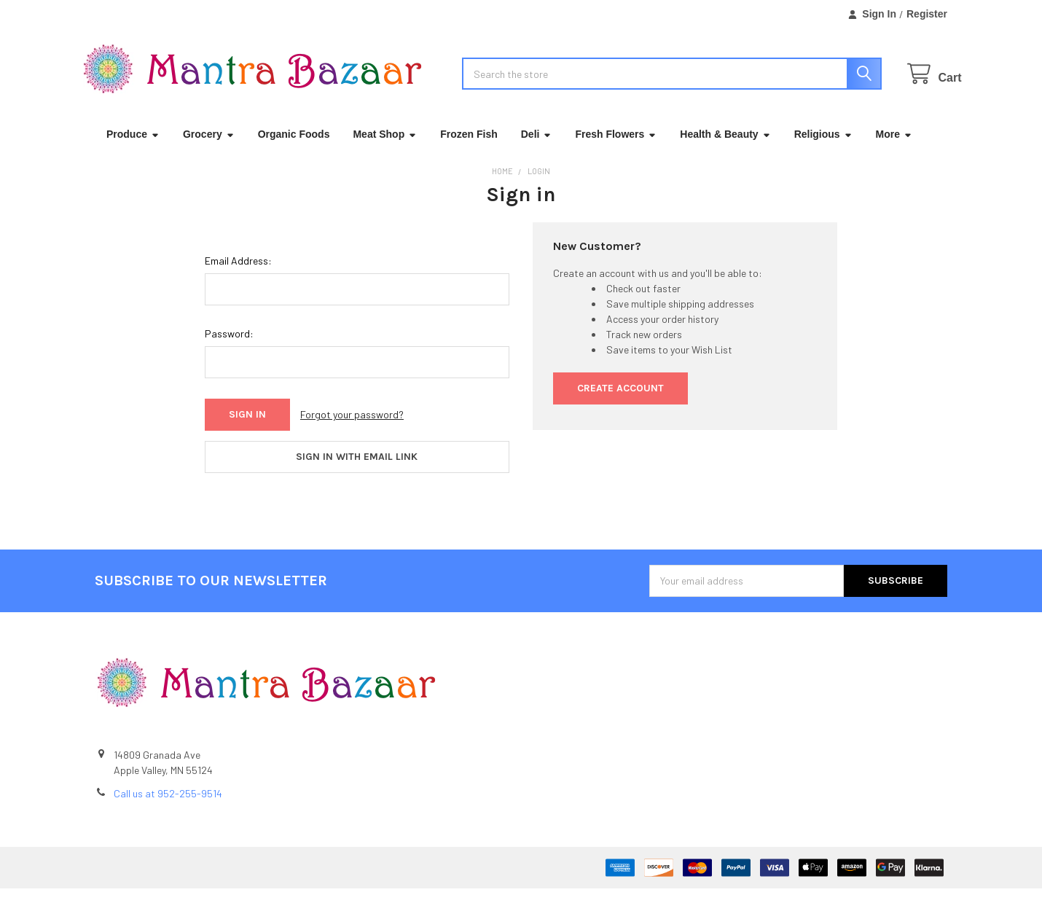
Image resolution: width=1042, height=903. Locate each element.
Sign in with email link (357, 471)
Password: (229, 348)
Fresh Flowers (616, 149)
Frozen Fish (469, 149)
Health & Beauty (725, 149)
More (894, 149)
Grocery (209, 149)
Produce (133, 149)
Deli (536, 149)
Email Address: (238, 275)
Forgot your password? (352, 429)
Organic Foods (294, 149)
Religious (823, 149)
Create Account (620, 402)
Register (926, 14)
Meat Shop (385, 149)
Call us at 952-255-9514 (168, 808)
